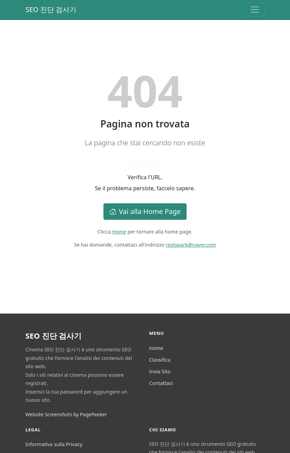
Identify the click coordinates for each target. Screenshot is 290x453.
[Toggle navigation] (255, 9)
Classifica (159, 359)
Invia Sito (159, 371)
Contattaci (161, 383)
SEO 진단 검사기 (50, 9)
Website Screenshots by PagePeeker (66, 414)
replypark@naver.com (191, 244)
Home (119, 231)
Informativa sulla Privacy (53, 444)
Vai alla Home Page (145, 211)
